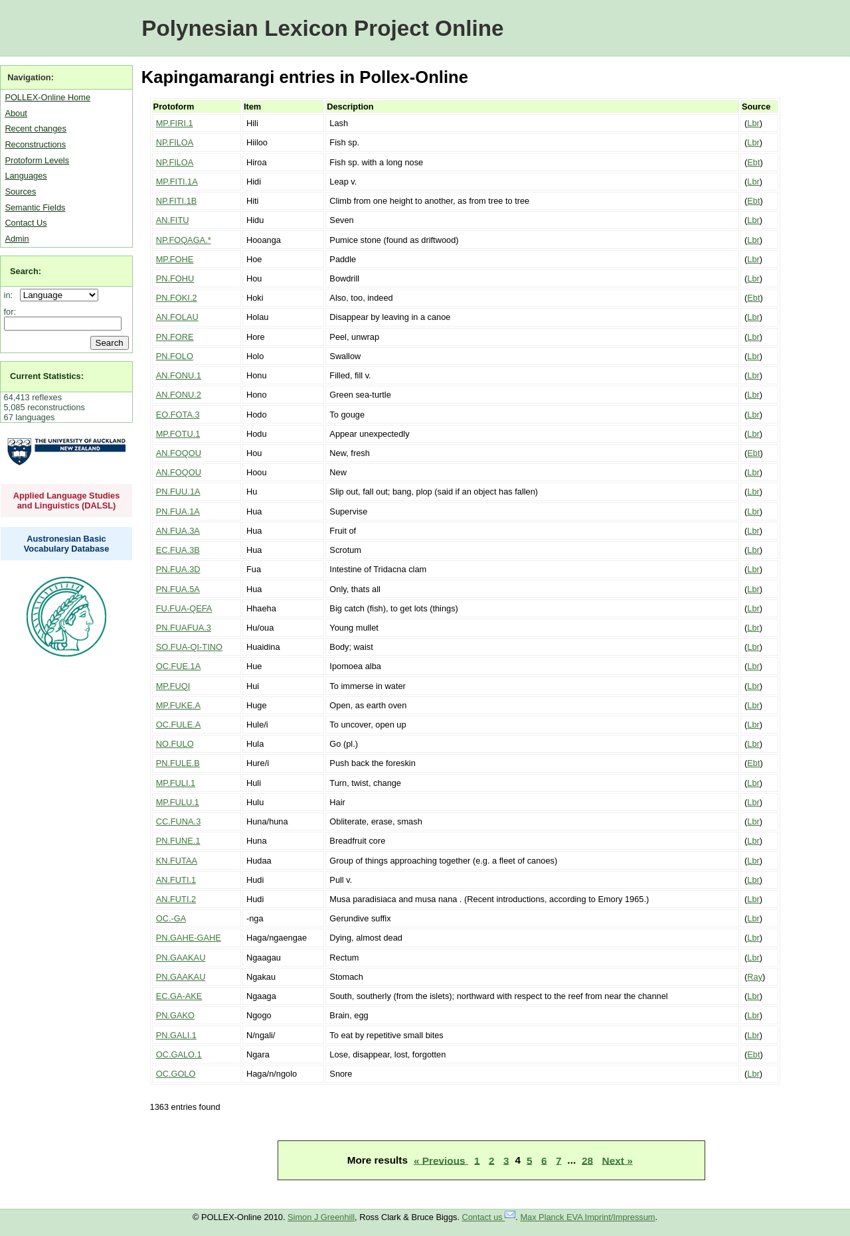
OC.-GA (171, 918)
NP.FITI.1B (176, 201)
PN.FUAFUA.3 (183, 628)
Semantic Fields (35, 207)
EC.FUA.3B (178, 550)
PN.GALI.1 (176, 1035)
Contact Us (25, 223)
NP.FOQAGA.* (183, 240)
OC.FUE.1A (178, 666)
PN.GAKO (175, 1015)
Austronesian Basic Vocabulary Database (67, 544)
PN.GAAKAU (181, 958)
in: (11, 295)
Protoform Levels (37, 160)
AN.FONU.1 (178, 375)
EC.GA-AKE (179, 996)
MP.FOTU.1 (178, 434)
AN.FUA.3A (178, 531)
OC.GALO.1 (179, 1054)
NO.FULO (175, 744)
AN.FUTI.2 (176, 899)
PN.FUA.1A (178, 511)
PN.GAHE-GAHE (188, 938)
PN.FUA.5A (178, 589)
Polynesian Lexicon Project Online (322, 28)
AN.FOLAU (177, 317)
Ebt (753, 162)
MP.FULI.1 (176, 783)
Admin (17, 239)
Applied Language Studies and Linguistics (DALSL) (66, 500)
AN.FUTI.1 (176, 880)
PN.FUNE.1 (178, 841)
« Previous (441, 1160)
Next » (617, 1160)
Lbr (753, 123)
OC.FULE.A (178, 725)
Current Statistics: (47, 376)
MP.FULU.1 (177, 802)
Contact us (489, 1217)
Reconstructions (35, 144)
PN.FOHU (175, 278)
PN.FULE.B (178, 763)
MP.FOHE (175, 259)
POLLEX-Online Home (47, 97)
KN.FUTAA (176, 861)
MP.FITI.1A (177, 182)
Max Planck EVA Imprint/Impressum (587, 1217)
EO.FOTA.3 (178, 415)
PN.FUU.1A (178, 492)
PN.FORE (175, 337)
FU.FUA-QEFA (184, 608)
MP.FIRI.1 (174, 123)
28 (587, 1160)
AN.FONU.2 (178, 395)
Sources (20, 191)
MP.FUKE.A (178, 705)
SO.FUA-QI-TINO (189, 647)
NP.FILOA (175, 142)
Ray (754, 977)
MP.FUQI (173, 686)
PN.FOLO (174, 356)
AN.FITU (172, 220)
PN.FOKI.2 (176, 298)
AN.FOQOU (178, 453)
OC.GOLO (176, 1074)
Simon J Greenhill (321, 1217)
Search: (25, 271)
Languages (25, 176)
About (16, 113)
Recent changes (35, 128)
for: (10, 312)
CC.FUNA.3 (178, 821)
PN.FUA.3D (178, 569)
